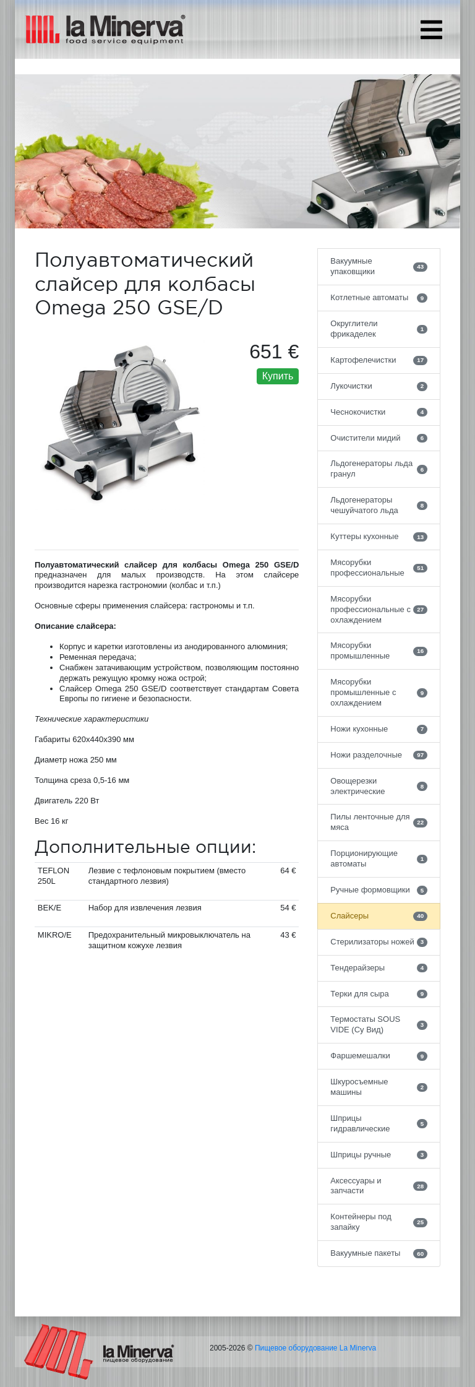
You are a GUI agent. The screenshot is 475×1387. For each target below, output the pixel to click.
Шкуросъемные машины (378, 1087)
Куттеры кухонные (378, 537)
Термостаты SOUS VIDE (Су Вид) (378, 1024)
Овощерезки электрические (378, 786)
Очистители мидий (378, 438)
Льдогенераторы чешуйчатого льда (378, 505)
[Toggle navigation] (431, 29)
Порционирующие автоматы (378, 858)
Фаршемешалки (378, 1056)
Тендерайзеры (378, 968)
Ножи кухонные (378, 729)
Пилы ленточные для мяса (378, 822)
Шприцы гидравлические (378, 1123)
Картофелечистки (378, 360)
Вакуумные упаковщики (378, 266)
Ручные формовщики (378, 890)
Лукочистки (378, 386)
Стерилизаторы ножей (378, 942)
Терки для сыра (378, 994)
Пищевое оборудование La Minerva (315, 1348)
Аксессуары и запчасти (378, 1186)
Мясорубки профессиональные (378, 567)
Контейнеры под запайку (378, 1222)
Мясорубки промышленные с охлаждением (378, 692)
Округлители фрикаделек (378, 329)
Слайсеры (378, 916)
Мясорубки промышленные (378, 650)
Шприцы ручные (378, 1155)
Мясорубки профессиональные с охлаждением (378, 609)
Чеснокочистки (378, 412)
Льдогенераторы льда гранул (378, 468)
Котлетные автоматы (378, 298)
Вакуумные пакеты (378, 1253)
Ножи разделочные (378, 755)
